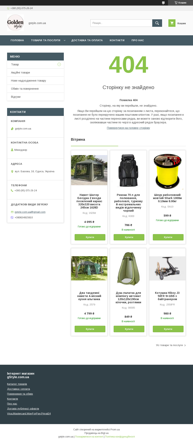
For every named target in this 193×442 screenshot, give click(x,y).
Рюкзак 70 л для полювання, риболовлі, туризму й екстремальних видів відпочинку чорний (128, 202)
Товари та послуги (45, 40)
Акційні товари (20, 72)
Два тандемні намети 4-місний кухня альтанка (89, 296)
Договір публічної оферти (23, 408)
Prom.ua (115, 429)
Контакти (117, 40)
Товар (15, 64)
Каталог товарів (17, 383)
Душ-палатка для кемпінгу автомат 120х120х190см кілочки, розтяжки (128, 297)
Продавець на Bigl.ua (96, 433)
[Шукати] (157, 23)
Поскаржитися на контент (89, 436)
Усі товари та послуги (169, 345)
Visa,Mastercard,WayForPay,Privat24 (29, 413)
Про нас (138, 40)
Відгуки (15, 96)
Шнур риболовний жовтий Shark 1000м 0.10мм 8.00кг (167, 198)
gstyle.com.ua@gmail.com (30, 211)
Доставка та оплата (87, 40)
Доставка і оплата (18, 388)
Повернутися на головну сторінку (128, 127)
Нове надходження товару (28, 80)
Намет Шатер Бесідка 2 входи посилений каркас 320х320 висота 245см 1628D (89, 201)
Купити (90, 237)
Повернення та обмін (20, 393)
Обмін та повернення (25, 88)
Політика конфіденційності (120, 436)
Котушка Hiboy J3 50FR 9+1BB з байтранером (167, 296)
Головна (17, 40)
